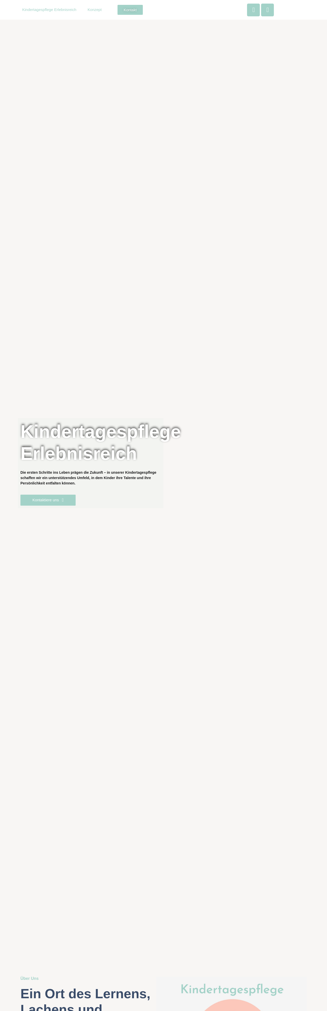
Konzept (95, 9)
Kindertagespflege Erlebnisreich (49, 9)
